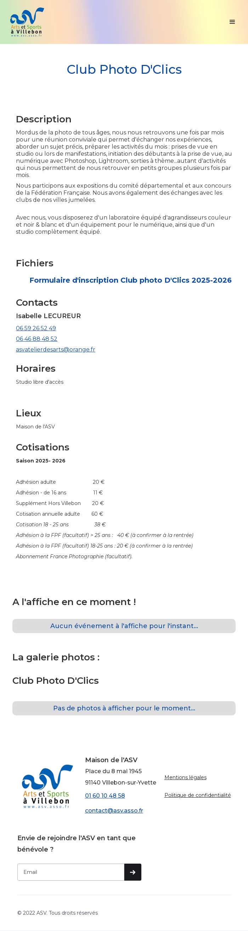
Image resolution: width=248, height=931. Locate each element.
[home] (27, 22)
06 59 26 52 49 (36, 328)
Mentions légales (185, 777)
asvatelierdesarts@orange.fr (55, 349)
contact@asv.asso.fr (114, 810)
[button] (232, 22)
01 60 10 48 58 (105, 795)
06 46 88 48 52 (36, 339)
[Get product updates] (71, 872)
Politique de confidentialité (197, 795)
